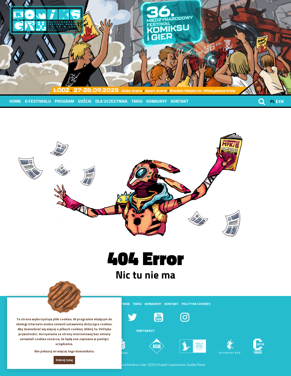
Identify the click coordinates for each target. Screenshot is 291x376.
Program (64, 101)
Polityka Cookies (196, 303)
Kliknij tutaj (64, 360)
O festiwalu (38, 101)
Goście (85, 101)
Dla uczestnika (111, 101)
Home (15, 101)
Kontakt (180, 101)
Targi (137, 101)
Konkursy (156, 101)
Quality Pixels (196, 364)
